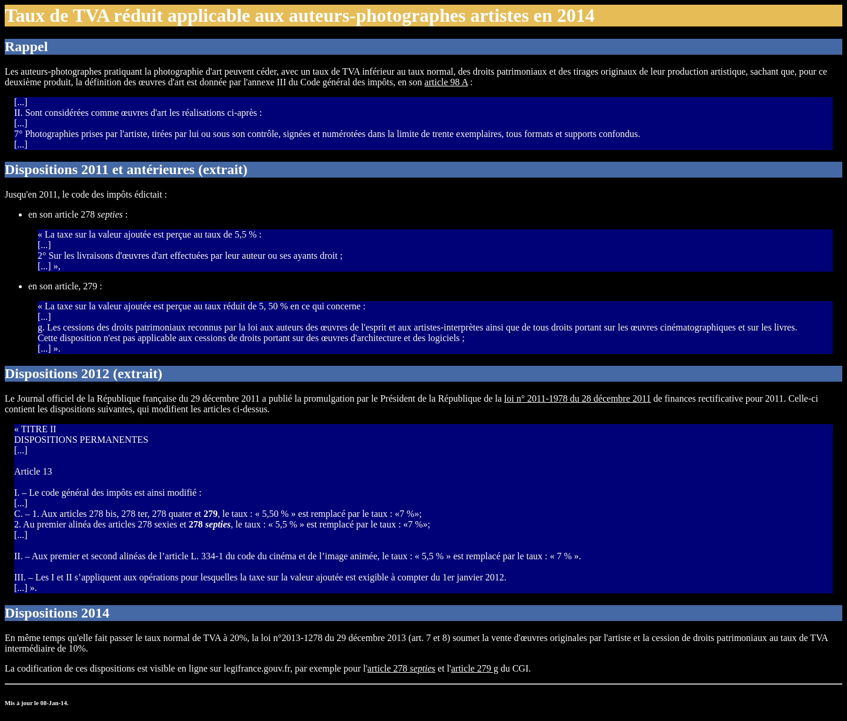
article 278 (402, 668)
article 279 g (474, 668)
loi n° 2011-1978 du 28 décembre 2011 (577, 398)
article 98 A (446, 82)
